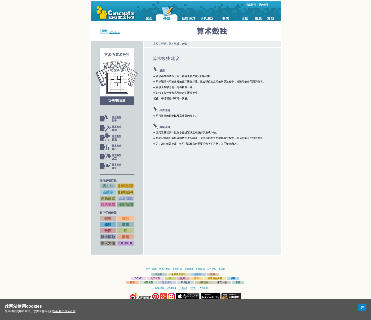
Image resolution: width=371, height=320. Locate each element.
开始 (163, 43)
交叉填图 (155, 278)
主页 (156, 43)
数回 (182, 278)
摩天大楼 (222, 282)
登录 (104, 30)
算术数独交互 (116, 157)
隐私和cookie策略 (64, 311)
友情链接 (189, 268)
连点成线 (167, 282)
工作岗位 (211, 268)
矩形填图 (148, 282)
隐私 (154, 268)
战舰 (233, 278)
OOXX (138, 278)
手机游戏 (200, 268)
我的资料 (251, 4)
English (159, 287)
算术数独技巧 (116, 147)
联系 (161, 268)
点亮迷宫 (203, 282)
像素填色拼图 (215, 278)
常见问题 (177, 268)
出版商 (221, 268)
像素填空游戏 (178, 274)
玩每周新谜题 (116, 100)
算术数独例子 (116, 119)
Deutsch (171, 287)
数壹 (238, 282)
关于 (148, 268)
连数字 (197, 274)
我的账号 (263, 4)
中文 (193, 288)
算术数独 (174, 43)
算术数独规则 (116, 128)
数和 (196, 278)
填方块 (158, 274)
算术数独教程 (116, 138)
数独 (212, 274)
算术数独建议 (116, 166)
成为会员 (114, 32)
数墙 (132, 282)
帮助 (168, 268)
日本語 (183, 288)
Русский (203, 287)
